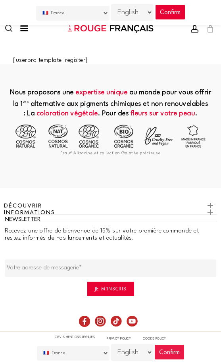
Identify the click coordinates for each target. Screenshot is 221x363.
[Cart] (208, 28)
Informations (110, 213)
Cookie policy (154, 338)
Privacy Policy (119, 338)
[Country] (73, 353)
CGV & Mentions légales (75, 337)
